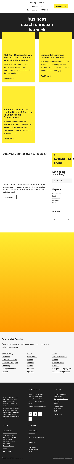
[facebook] (54, 220)
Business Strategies (10, 363)
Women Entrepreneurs (61, 372)
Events (54, 196)
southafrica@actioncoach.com (37, 406)
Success (30, 369)
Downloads (55, 200)
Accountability (7, 354)
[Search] (54, 181)
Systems (30, 372)
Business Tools (56, 193)
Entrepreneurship (9, 369)
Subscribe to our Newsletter (36, 437)
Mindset (30, 360)
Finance (5, 372)
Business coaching (9, 360)
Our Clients (6, 443)
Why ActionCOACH (8, 435)
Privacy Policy (68, 458)
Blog (30, 435)
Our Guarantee (7, 439)
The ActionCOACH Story (10, 433)
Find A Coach (58, 414)
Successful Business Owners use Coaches (52, 56)
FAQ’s (54, 202)
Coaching (6, 366)
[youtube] (64, 220)
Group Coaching (58, 396)
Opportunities (33, 447)
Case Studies (56, 198)
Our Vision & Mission (9, 441)
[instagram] (59, 220)
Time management (59, 357)
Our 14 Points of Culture (10, 437)
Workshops (57, 401)
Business (6, 357)
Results (30, 366)
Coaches (55, 366)
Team (54, 354)
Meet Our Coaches (8, 446)
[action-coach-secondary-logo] (11, 388)
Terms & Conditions (58, 458)
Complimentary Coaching (61, 399)
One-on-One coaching (60, 394)
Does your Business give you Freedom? (25, 154)
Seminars (56, 403)
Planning (30, 363)
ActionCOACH (7, 430)
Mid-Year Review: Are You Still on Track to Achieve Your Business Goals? (18, 57)
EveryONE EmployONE (62, 369)
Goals (29, 354)
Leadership (32, 357)
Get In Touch (7, 451)
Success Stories (58, 406)
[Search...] (62, 181)
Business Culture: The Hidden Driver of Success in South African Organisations (18, 113)
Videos (55, 360)
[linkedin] (69, 220)
